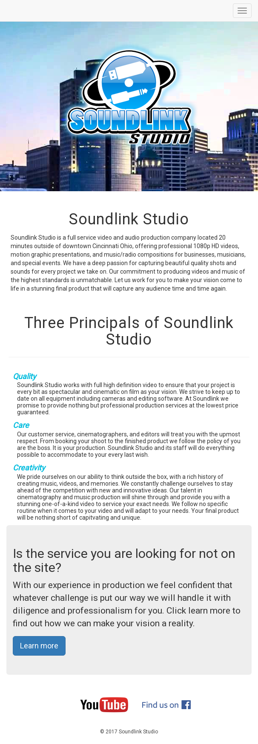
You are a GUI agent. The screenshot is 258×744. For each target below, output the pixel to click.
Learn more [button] (39, 645)
